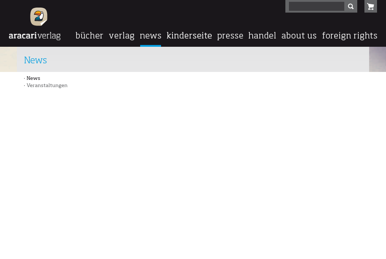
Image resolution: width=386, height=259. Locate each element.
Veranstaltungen (47, 85)
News (33, 78)
